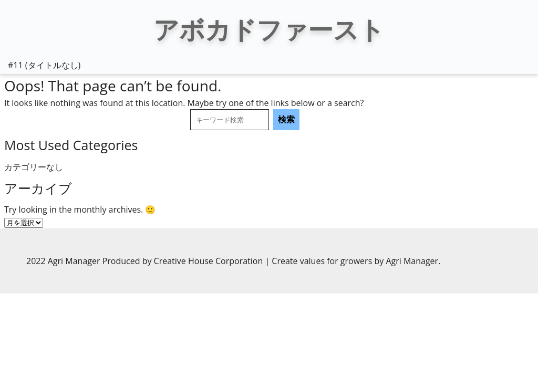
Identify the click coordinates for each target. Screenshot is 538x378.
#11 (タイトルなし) (44, 65)
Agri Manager (412, 261)
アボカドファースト (269, 29)
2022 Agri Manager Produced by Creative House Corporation (145, 261)
